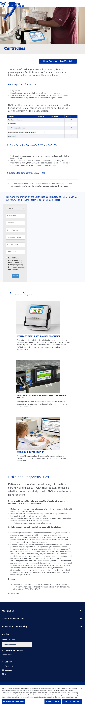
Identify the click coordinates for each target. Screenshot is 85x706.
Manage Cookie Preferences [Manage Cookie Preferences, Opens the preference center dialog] (13, 701)
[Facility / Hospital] (15, 237)
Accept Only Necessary (72, 701)
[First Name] (15, 215)
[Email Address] (15, 230)
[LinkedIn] (8, 662)
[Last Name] (15, 223)
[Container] (12, 4)
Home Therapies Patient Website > (57, 61)
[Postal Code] (15, 252)
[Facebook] (9, 666)
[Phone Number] (15, 244)
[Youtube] (8, 670)
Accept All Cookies (53, 701)
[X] (5, 674)
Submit (15, 276)
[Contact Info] (12, 650)
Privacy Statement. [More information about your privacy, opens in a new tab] (70, 697)
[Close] (81, 688)
